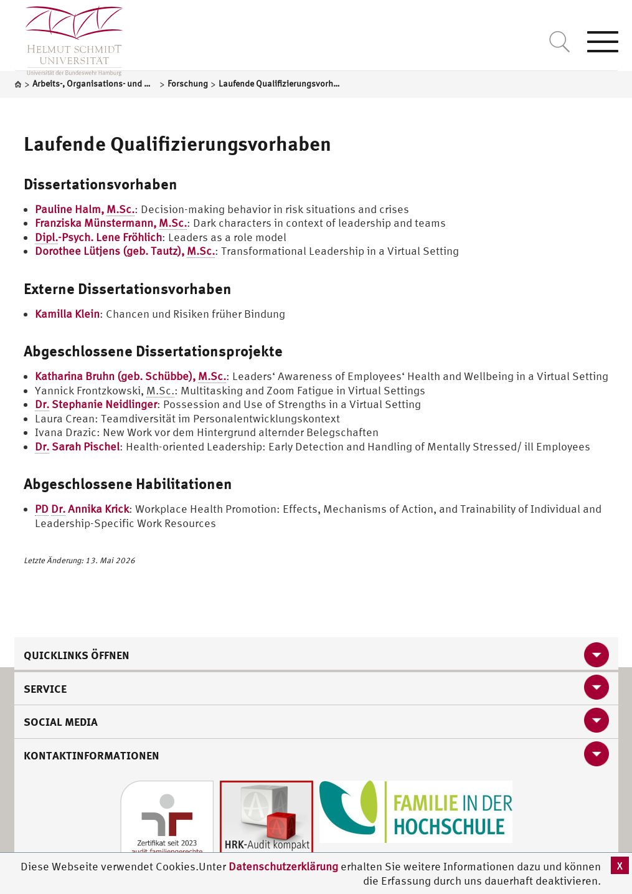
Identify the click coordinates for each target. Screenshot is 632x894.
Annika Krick (82, 509)
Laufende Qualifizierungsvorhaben (177, 143)
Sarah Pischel (77, 447)
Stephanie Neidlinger (96, 404)
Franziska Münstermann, (111, 223)
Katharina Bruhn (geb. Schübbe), (130, 376)
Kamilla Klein (67, 313)
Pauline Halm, (84, 209)
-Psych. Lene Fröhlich (98, 237)
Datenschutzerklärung (283, 866)
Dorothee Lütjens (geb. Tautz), (125, 251)
